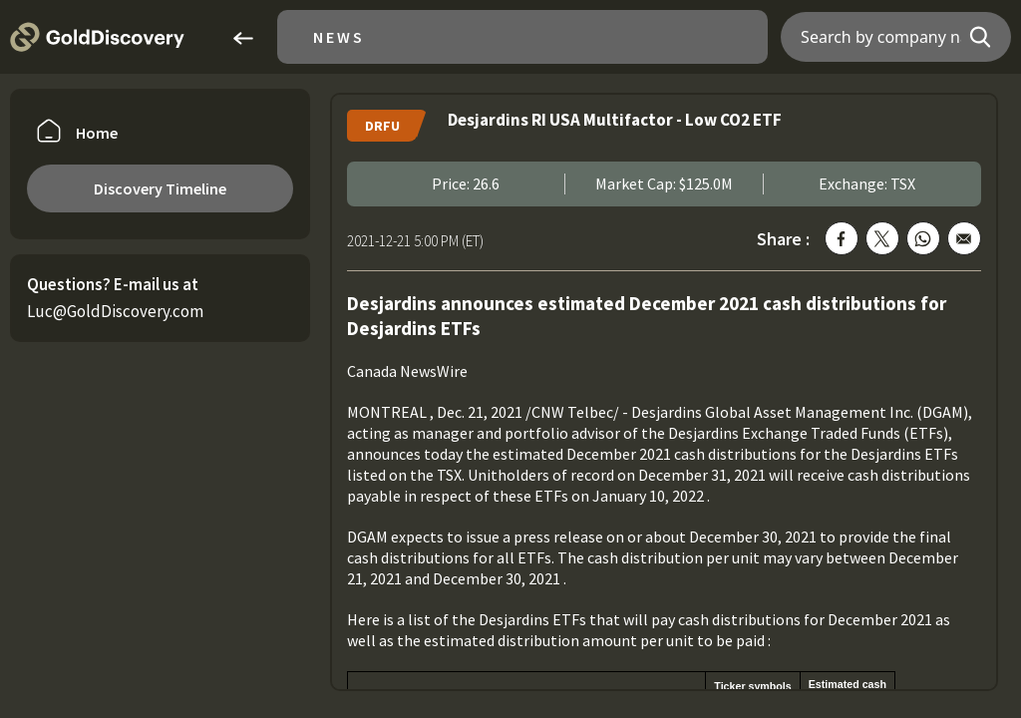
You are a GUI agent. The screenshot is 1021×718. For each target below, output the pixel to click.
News (339, 37)
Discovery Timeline (160, 188)
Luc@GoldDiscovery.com (115, 311)
